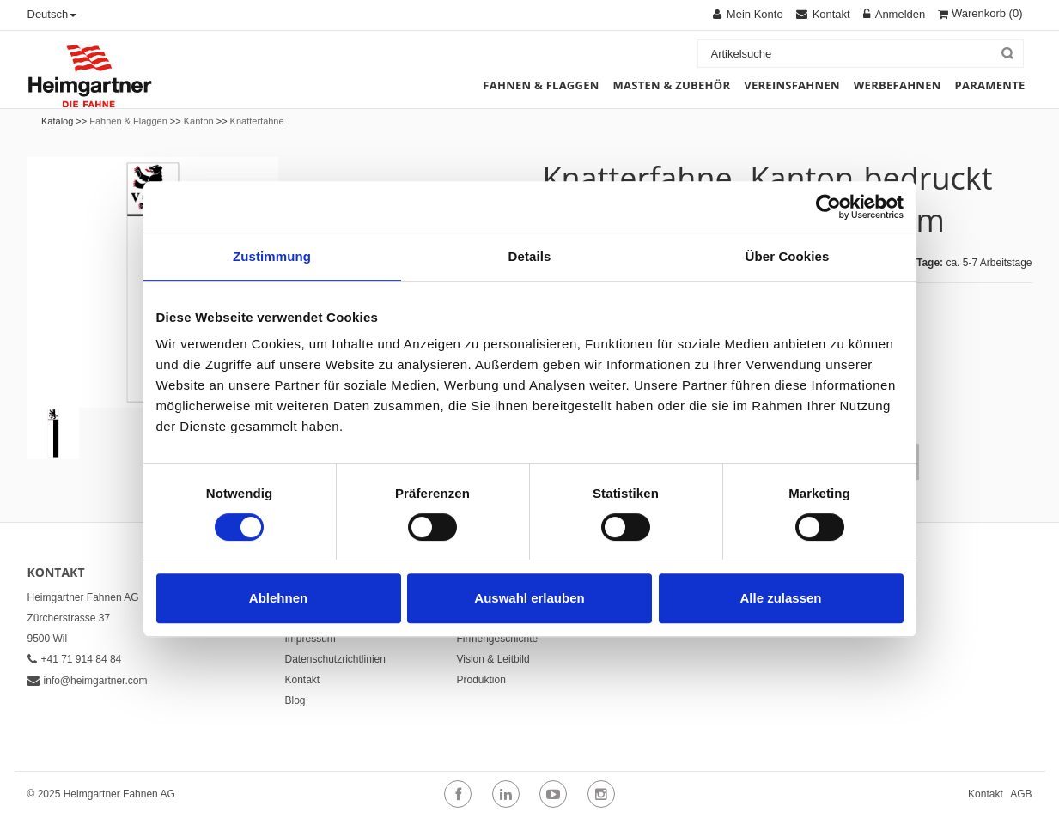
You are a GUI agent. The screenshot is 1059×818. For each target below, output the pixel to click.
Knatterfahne (257, 121)
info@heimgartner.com (87, 681)
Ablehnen (278, 598)
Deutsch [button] (52, 14)
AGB (1021, 794)
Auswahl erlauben (529, 598)
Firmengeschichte (498, 639)
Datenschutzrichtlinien (335, 659)
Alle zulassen (780, 598)
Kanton (199, 121)
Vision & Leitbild (493, 659)
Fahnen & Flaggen (128, 121)
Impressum (310, 639)
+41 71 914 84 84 (74, 659)
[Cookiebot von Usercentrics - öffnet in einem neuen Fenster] (828, 207)
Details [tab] (529, 256)
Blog (295, 700)
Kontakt (302, 680)
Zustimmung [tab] (272, 256)
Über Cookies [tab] (788, 256)
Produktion (481, 680)
